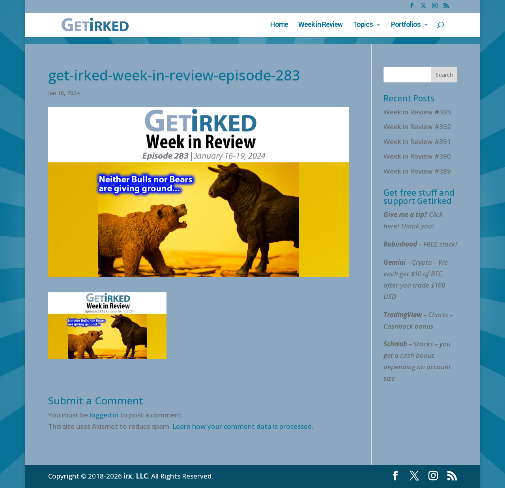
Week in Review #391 (417, 141)
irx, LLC (135, 476)
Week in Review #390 (417, 156)
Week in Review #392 (417, 126)
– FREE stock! (420, 244)
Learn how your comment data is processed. (242, 426)
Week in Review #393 (417, 111)
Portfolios (406, 25)
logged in (104, 414)
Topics (363, 25)
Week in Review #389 (417, 171)
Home (279, 25)
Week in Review (320, 25)
